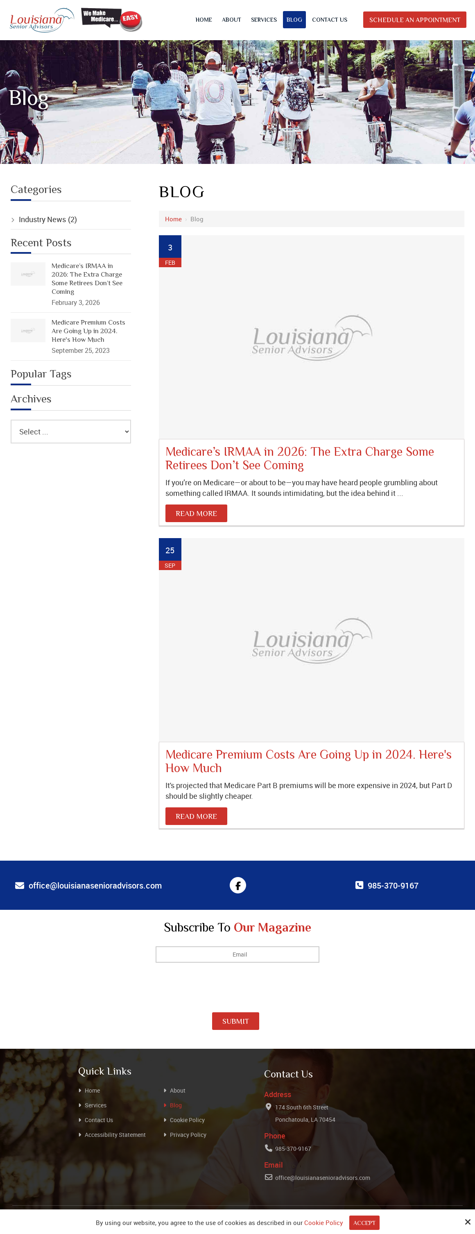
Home (173, 219)
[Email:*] (237, 954)
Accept (364, 1223)
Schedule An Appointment (414, 21)
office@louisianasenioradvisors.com (322, 1177)
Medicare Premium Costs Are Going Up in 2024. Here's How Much (308, 762)
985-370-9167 (293, 1148)
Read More (196, 514)
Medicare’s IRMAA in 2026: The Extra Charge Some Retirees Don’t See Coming (299, 459)
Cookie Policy (322, 1222)
